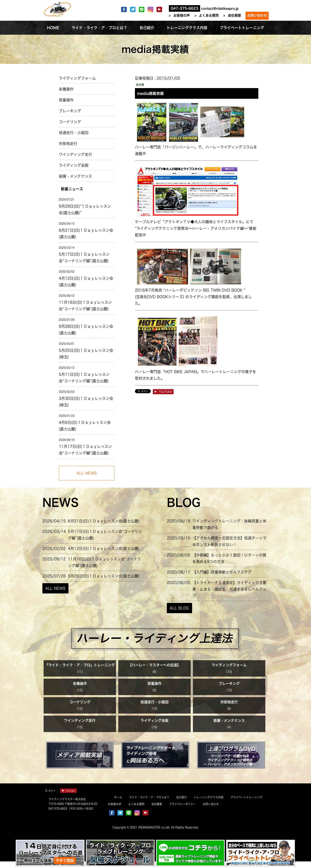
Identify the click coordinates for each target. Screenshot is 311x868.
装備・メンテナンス (75, 176)
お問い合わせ (257, 15)
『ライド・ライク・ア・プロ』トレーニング (80, 665)
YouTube (163, 391)
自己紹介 (181, 797)
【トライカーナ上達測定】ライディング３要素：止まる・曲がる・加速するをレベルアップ (229, 589)
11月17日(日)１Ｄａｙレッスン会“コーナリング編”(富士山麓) (85, 450)
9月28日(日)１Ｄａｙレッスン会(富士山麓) (86, 329)
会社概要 (234, 15)
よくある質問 (209, 15)
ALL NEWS (55, 588)
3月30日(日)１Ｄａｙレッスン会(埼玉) (86, 402)
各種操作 (66, 89)
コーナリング (70, 122)
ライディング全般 (73, 165)
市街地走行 (68, 143)
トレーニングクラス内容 (208, 797)
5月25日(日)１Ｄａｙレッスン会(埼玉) (86, 353)
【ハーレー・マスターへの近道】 (154, 665)
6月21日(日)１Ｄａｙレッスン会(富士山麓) (86, 233)
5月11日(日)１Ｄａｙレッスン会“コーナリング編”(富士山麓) (84, 377)
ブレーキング (70, 111)
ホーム (118, 797)
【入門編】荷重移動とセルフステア (222, 572)
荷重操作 (66, 100)
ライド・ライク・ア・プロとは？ (149, 797)
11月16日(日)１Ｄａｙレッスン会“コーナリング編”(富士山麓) (85, 305)
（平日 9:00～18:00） (81, 808)
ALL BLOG (179, 608)
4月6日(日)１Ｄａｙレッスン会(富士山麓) (85, 426)
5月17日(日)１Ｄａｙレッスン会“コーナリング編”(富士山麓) (84, 257)
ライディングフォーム (77, 78)
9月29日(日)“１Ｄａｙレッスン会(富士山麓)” (85, 209)
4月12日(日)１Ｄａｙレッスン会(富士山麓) (86, 281)
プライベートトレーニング (246, 797)
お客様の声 (181, 15)
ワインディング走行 (75, 154)
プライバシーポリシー (182, 804)
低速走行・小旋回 (73, 133)
